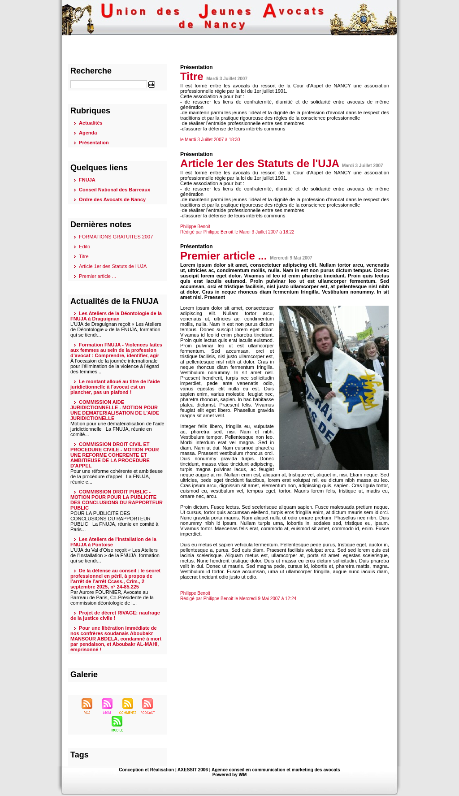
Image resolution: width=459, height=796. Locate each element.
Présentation (94, 142)
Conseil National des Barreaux (114, 189)
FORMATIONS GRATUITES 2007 (116, 236)
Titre (84, 256)
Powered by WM (229, 774)
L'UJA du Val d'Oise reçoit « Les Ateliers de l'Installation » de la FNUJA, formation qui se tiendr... (115, 555)
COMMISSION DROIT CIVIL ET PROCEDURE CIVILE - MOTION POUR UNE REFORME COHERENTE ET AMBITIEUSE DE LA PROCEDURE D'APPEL (114, 454)
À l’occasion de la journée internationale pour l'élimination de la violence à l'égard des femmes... (114, 366)
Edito (84, 246)
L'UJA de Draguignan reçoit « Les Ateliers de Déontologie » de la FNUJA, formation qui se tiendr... (115, 329)
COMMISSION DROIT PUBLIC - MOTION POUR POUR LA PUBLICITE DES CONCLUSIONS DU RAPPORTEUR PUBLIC (116, 499)
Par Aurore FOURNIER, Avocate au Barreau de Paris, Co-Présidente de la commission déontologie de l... (112, 597)
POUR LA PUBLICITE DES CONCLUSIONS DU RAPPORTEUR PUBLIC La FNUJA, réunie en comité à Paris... (114, 521)
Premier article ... (97, 276)
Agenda (88, 132)
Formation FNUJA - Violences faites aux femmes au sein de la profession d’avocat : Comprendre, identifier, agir (116, 350)
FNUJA (87, 179)
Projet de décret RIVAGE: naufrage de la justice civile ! (115, 615)
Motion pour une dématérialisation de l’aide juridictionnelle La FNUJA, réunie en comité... (117, 429)
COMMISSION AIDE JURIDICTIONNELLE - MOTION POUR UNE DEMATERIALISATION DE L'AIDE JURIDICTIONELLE (114, 410)
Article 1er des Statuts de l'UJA (113, 266)
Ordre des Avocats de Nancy (112, 199)
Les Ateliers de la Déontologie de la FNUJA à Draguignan (116, 316)
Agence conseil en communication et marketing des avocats (276, 769)
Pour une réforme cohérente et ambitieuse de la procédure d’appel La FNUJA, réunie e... (116, 476)
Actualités (91, 122)
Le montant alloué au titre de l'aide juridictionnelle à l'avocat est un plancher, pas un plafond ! (115, 387)
